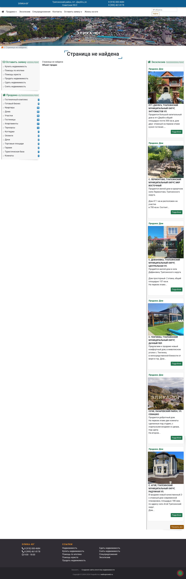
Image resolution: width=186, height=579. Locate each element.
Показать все (177, 527)
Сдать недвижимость (109, 548)
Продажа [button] (11, 11)
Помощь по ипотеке (72, 554)
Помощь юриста (70, 557)
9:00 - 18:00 (28, 554)
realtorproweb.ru (106, 574)
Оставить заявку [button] (73, 11)
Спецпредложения (41, 11)
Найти (155, 14)
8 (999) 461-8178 (116, 5)
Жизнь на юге (91, 11)
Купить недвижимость (73, 551)
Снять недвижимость (109, 551)
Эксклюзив (24, 11)
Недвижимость (69, 548)
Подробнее (176, 132)
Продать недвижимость (74, 560)
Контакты (57, 11)
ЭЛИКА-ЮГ (23, 3)
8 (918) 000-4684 (116, 2)
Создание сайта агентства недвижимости (98, 570)
